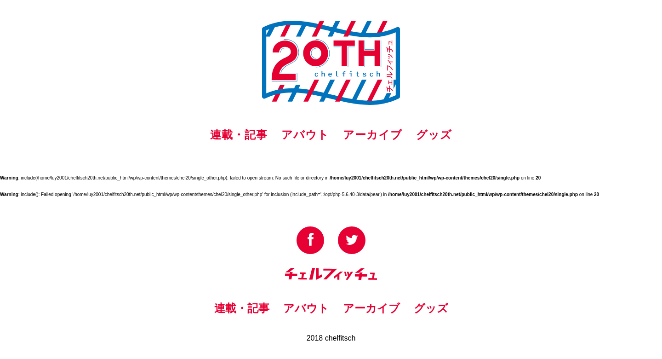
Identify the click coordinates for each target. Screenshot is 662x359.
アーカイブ (372, 134)
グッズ (434, 134)
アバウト (305, 134)
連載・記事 (239, 134)
